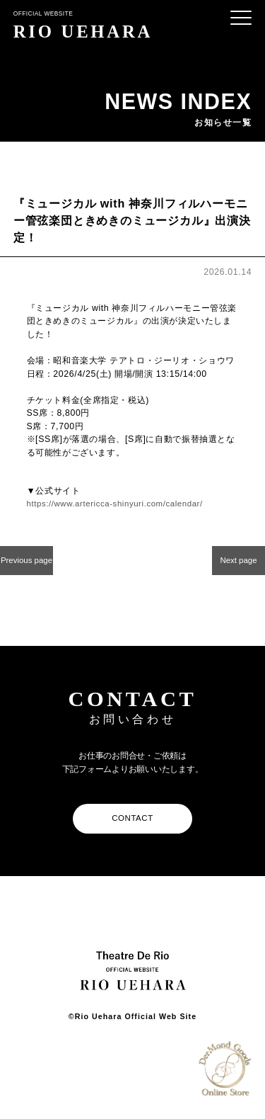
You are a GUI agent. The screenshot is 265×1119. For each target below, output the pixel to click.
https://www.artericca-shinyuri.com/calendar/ (122, 504)
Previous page (26, 565)
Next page (238, 561)
